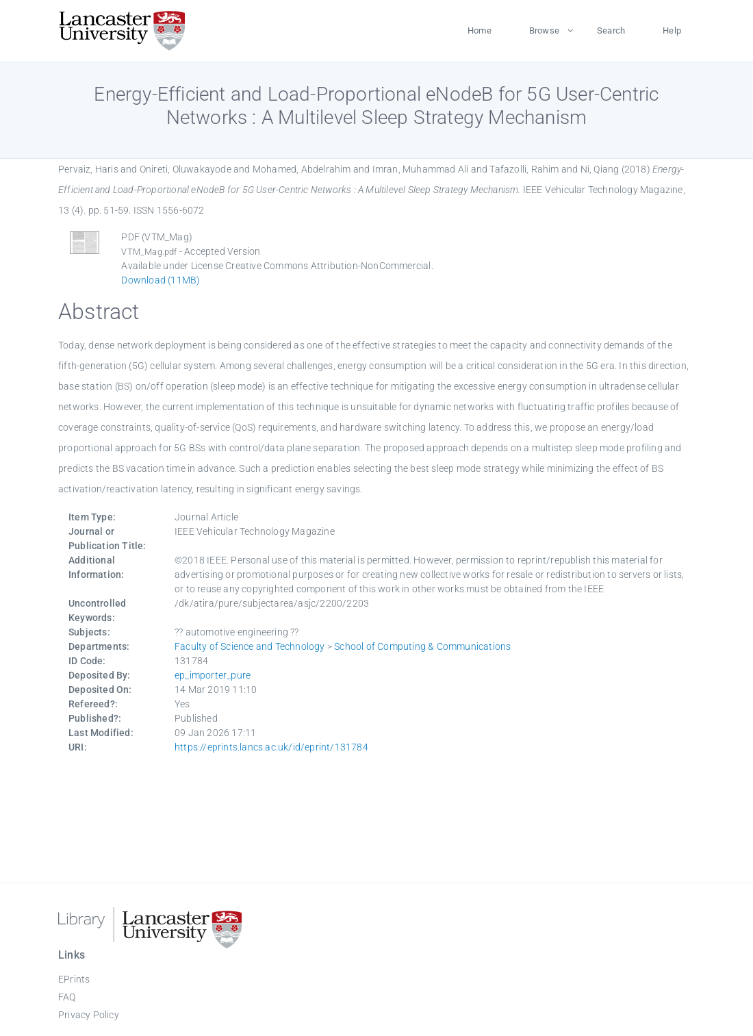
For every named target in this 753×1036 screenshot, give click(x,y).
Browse (544, 30)
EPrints (74, 979)
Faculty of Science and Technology (250, 646)
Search (611, 30)
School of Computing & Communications (422, 646)
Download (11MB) (160, 280)
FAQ (67, 996)
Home (480, 30)
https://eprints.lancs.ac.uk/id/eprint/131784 (271, 747)
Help (672, 30)
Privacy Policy (88, 1014)
